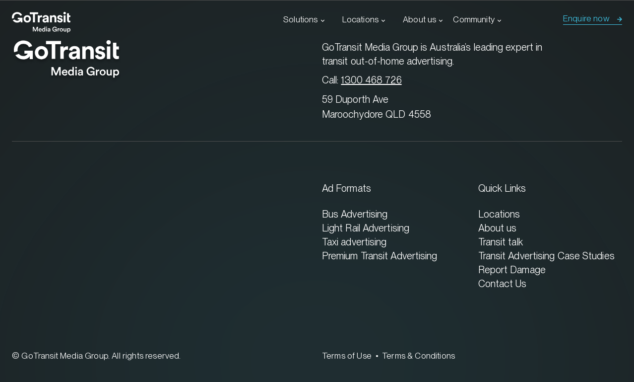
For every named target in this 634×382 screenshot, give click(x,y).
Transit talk (500, 241)
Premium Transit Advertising (380, 255)
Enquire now (586, 18)
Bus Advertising (355, 214)
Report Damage (512, 269)
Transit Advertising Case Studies (546, 255)
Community (474, 19)
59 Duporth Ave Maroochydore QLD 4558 (376, 106)
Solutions (300, 19)
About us (419, 19)
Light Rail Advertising (365, 227)
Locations (360, 19)
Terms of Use (347, 356)
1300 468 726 (371, 79)
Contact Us (502, 283)
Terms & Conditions (418, 356)
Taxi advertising (354, 241)
